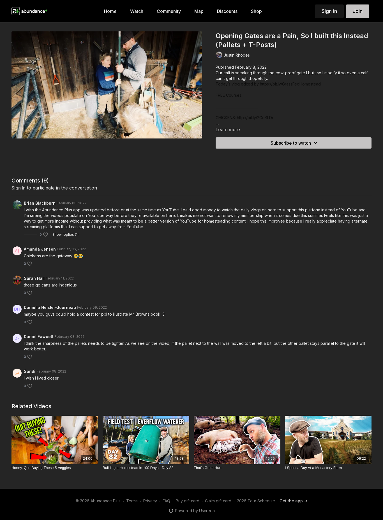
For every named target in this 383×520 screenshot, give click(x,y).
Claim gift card (218, 500)
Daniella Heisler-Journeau (50, 307)
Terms (132, 500)
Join (358, 11)
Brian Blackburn (40, 203)
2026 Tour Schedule (256, 500)
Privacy (150, 500)
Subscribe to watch (295, 143)
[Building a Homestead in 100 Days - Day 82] (146, 468)
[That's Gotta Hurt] (237, 468)
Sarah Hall (34, 278)
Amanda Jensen (40, 249)
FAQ (166, 500)
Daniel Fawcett (39, 336)
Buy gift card (187, 500)
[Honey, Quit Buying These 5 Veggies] (54, 468)
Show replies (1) (65, 234)
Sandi (29, 371)
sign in (18, 188)
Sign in (329, 11)
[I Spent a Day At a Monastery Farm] (328, 468)
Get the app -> (294, 500)
